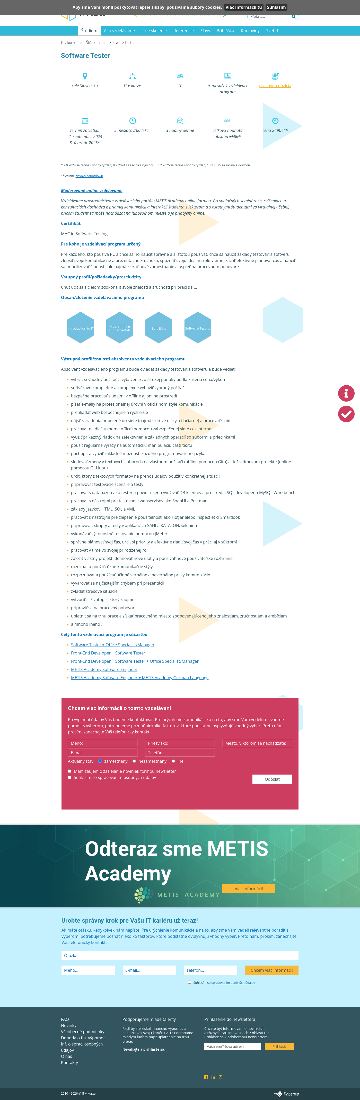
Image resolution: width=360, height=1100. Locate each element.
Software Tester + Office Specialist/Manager (112, 645)
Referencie (183, 30)
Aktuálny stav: (81, 761)
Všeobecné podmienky (82, 1031)
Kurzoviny (250, 30)
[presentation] (107, 796)
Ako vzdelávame (119, 30)
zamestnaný (112, 761)
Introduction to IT (80, 328)
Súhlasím (276, 7)
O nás (66, 1056)
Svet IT (272, 30)
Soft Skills (159, 328)
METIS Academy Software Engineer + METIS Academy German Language (139, 677)
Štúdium (89, 30)
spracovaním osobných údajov (233, 982)
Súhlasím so (224, 982)
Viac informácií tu (244, 7)
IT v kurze (68, 42)
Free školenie (154, 30)
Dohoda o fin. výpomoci (83, 1038)
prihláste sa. (154, 1049)
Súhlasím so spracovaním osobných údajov (112, 777)
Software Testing (197, 328)
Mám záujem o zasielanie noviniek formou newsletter (122, 771)
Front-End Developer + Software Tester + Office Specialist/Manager (135, 661)
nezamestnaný (149, 761)
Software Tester (122, 42)
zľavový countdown (89, 176)
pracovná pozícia (275, 85)
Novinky (68, 1025)
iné (177, 761)
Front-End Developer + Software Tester (108, 653)
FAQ (65, 1019)
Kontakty (69, 1062)
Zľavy (205, 30)
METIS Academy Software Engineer (104, 669)
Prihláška (225, 30)
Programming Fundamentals (119, 328)
